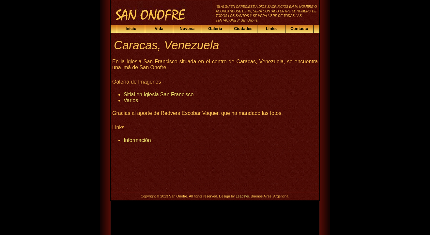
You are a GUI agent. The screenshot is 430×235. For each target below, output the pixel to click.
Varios (131, 100)
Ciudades (243, 28)
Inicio (131, 28)
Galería (215, 28)
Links (271, 28)
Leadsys (242, 196)
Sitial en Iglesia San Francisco (158, 94)
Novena (187, 28)
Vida (159, 28)
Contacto (299, 28)
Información (137, 140)
